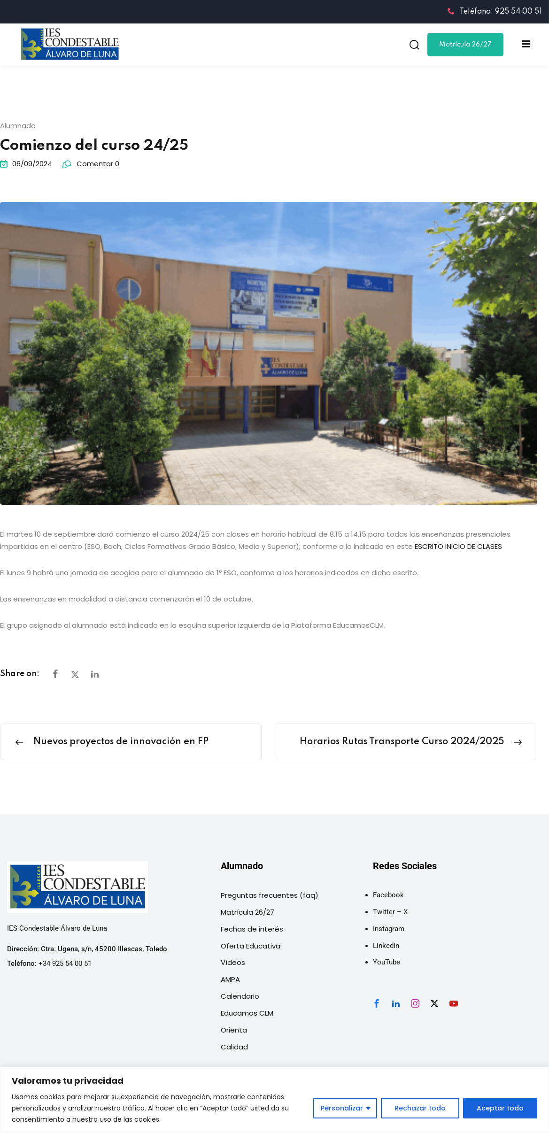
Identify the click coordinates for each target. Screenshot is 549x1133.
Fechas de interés (252, 929)
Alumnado (18, 126)
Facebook (388, 895)
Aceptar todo (500, 1108)
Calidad (234, 1047)
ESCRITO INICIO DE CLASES (458, 546)
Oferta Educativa (250, 946)
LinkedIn (386, 945)
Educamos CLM (247, 1013)
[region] (274, 1100)
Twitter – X (390, 912)
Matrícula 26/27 (465, 44)
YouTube (386, 962)
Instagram (388, 929)
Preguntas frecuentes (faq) (269, 895)
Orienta (234, 1030)
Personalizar (342, 1108)
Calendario (240, 996)
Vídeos (233, 962)
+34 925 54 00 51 (65, 963)
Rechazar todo (420, 1108)
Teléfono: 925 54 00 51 (495, 11)
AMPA (230, 979)
